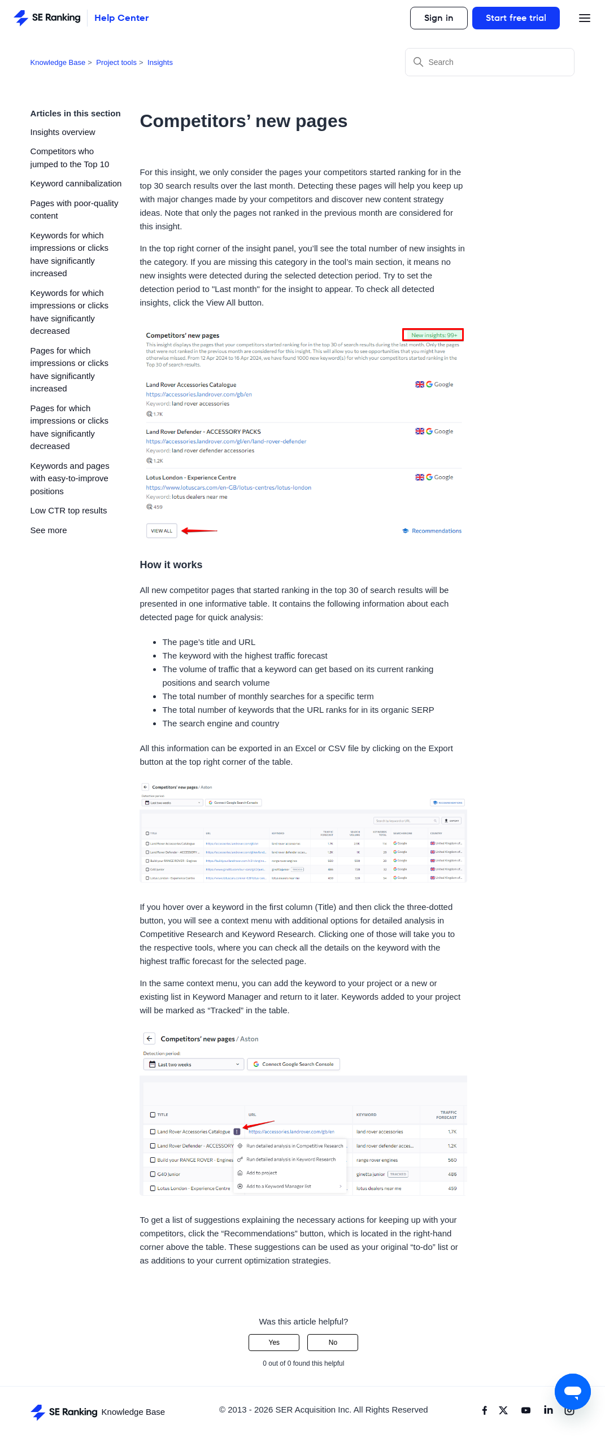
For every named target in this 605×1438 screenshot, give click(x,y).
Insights (160, 62)
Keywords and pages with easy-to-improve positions (70, 478)
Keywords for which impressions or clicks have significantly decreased (69, 312)
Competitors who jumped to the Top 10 (70, 157)
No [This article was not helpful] (333, 1343)
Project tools (116, 62)
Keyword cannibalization (76, 183)
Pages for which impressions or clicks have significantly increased (69, 370)
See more (49, 530)
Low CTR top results (69, 510)
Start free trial (516, 17)
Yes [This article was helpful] (274, 1343)
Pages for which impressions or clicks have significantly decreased (69, 427)
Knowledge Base (58, 62)
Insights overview (63, 132)
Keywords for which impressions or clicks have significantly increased (69, 254)
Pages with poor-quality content (75, 209)
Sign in (439, 17)
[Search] (490, 62)
